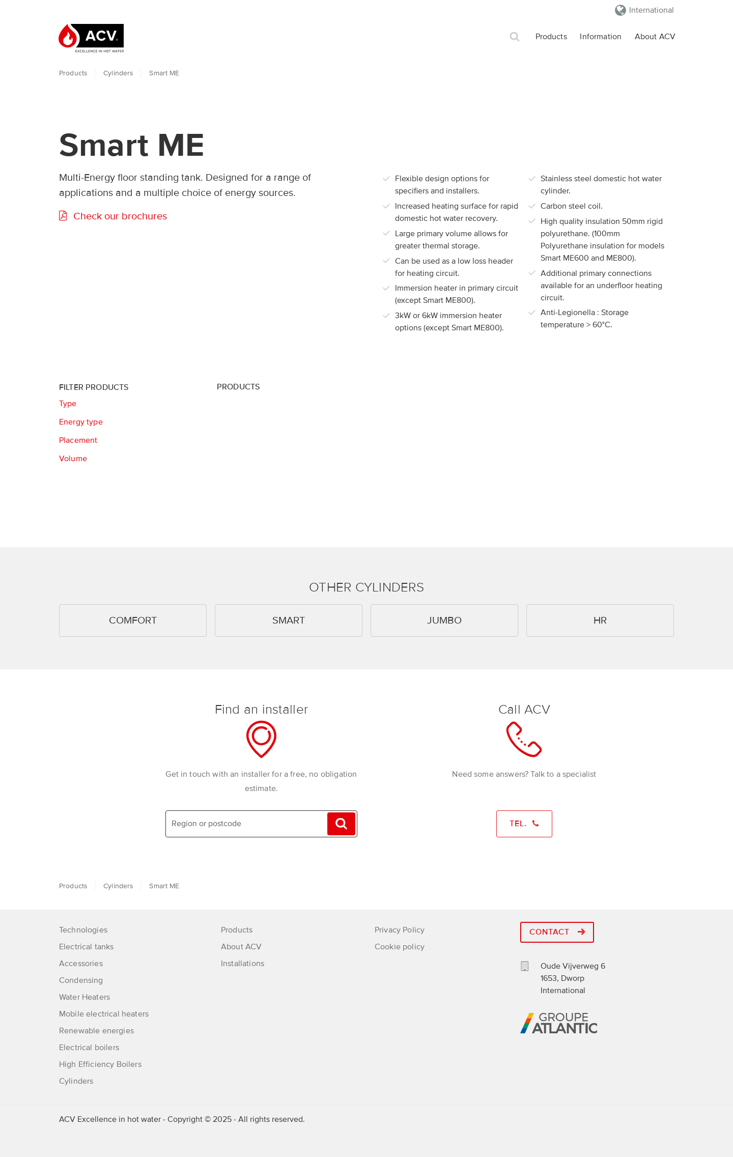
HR (600, 620)
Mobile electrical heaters (104, 1013)
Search (515, 37)
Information (601, 37)
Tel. (525, 824)
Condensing (81, 979)
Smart (288, 620)
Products (551, 37)
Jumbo (444, 620)
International (651, 10)
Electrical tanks (86, 946)
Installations (242, 962)
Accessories (81, 962)
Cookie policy (400, 946)
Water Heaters (84, 996)
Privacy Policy (400, 929)
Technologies (83, 929)
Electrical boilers (89, 1046)
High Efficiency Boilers (100, 1063)
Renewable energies (96, 1030)
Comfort (133, 620)
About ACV (655, 37)
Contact (557, 931)
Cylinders (118, 73)
